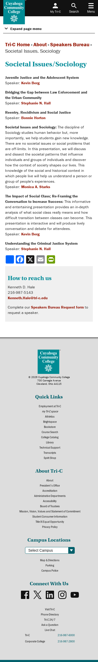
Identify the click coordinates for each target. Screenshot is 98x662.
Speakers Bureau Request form (57, 307)
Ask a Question (49, 624)
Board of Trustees (50, 506)
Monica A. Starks (35, 186)
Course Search (50, 432)
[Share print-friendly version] (51, 259)
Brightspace (50, 421)
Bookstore (50, 427)
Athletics (50, 416)
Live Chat (50, 630)
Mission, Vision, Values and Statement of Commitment (49, 511)
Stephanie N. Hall (36, 103)
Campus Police (49, 570)
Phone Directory (50, 614)
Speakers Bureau (69, 44)
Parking (50, 565)
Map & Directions (49, 560)
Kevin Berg (30, 82)
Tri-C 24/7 (49, 619)
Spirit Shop (50, 458)
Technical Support (50, 447)
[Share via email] (41, 259)
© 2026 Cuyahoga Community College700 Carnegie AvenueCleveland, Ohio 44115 (49, 380)
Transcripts (50, 452)
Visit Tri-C (50, 609)
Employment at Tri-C (50, 406)
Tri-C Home (17, 44)
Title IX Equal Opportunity (50, 521)
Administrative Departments (50, 496)
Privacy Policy (50, 527)
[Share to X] (31, 259)
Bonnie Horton (33, 117)
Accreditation (49, 490)
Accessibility (50, 501)
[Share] (9, 259)
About (40, 44)
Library (50, 442)
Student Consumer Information (49, 516)
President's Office (50, 485)
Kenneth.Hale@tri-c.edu (28, 297)
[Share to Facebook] (20, 259)
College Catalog (49, 437)
